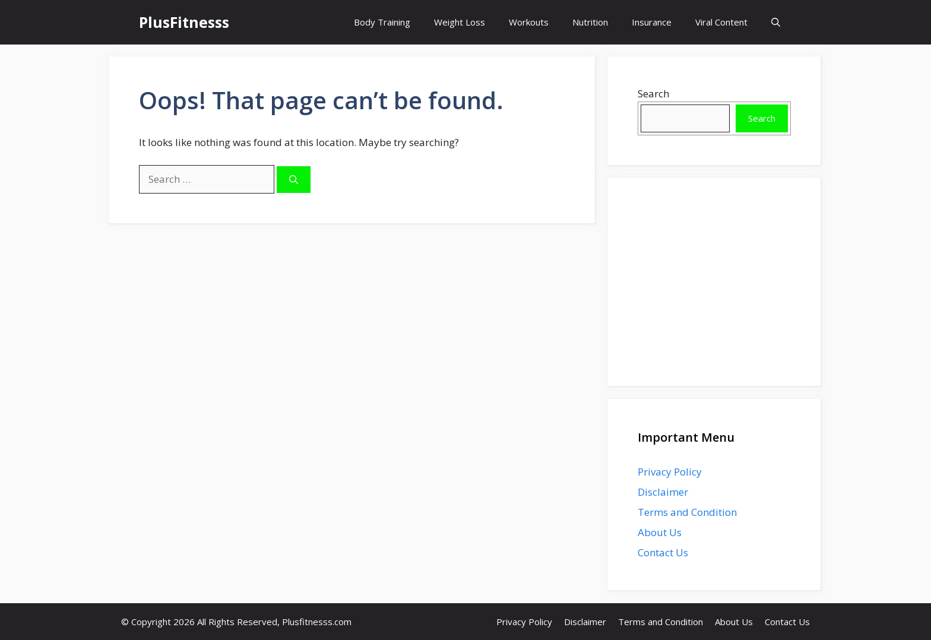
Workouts (529, 22)
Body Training (382, 22)
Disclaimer (663, 492)
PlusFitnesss (184, 22)
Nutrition (590, 22)
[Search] (294, 179)
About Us (660, 532)
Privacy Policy (670, 472)
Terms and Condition (687, 512)
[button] (775, 22)
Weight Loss (459, 22)
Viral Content (721, 22)
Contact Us (663, 552)
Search (653, 93)
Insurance (652, 22)
